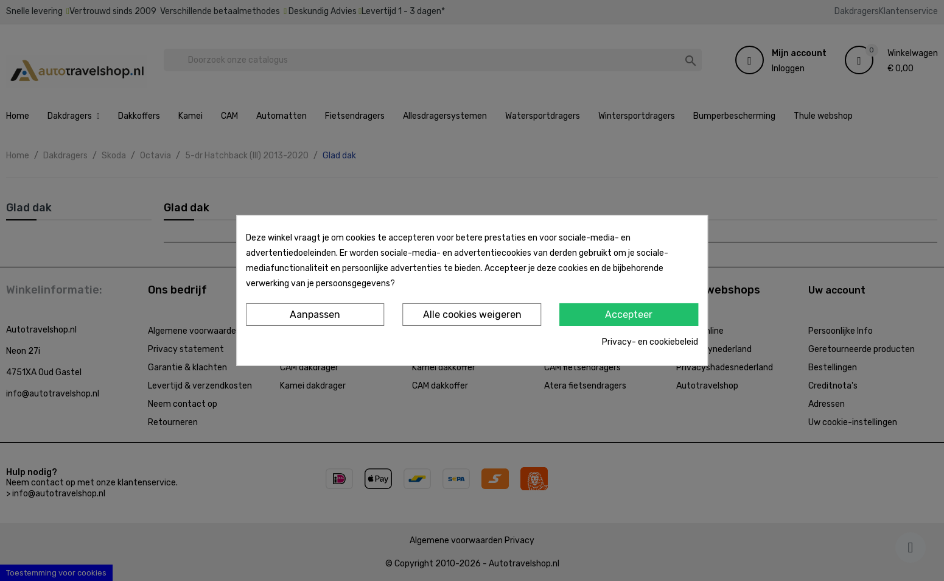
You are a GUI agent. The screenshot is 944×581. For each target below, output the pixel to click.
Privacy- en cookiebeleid (650, 342)
